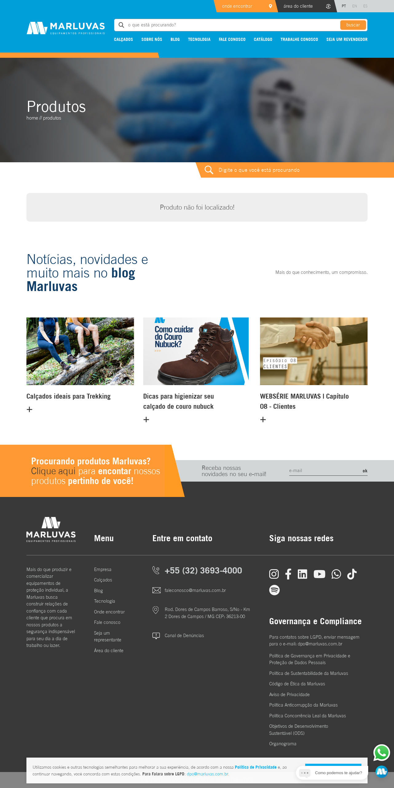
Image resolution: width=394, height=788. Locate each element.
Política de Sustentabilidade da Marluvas (308, 673)
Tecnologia (199, 39)
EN (354, 6)
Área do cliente (109, 650)
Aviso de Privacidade (289, 694)
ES (365, 6)
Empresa (103, 569)
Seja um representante (107, 636)
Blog (175, 39)
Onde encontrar (109, 611)
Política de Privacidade (256, 767)
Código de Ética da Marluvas (297, 683)
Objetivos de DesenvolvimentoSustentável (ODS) (298, 729)
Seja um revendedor (347, 39)
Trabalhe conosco (299, 39)
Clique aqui (53, 471)
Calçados (123, 39)
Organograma (283, 743)
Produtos (52, 117)
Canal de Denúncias (184, 635)
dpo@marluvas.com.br (207, 773)
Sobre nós (151, 39)
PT (344, 6)
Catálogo (263, 39)
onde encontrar (237, 6)
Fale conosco (232, 39)
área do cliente (298, 6)
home (32, 117)
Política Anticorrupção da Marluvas (303, 704)
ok (365, 470)
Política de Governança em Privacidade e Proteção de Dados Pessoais (309, 659)
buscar (353, 24)
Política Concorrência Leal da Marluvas (307, 715)
